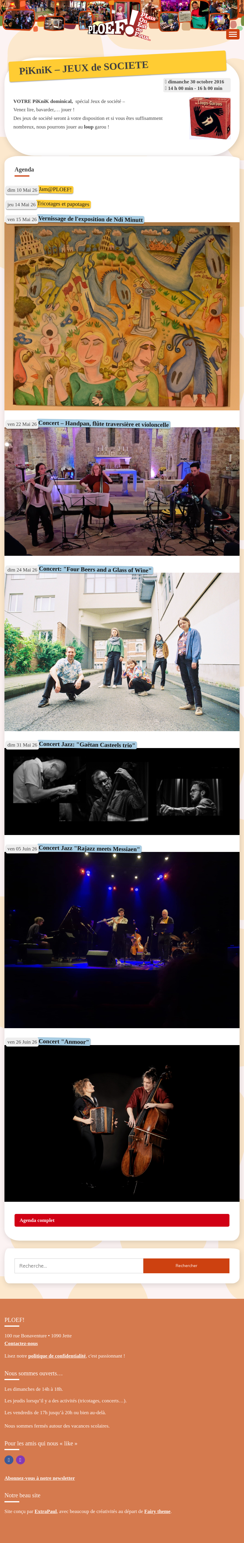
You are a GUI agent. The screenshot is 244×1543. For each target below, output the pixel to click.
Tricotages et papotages (63, 203)
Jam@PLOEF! (55, 189)
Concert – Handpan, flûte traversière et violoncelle (103, 423)
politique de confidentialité (57, 1356)
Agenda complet (37, 1220)
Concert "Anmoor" (63, 1041)
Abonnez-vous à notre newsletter (39, 1478)
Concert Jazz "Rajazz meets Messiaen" (89, 848)
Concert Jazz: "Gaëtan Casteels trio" (87, 744)
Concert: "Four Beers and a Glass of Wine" (95, 569)
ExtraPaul (46, 1511)
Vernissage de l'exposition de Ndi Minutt (90, 219)
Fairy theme (157, 1511)
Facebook (8, 1459)
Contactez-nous (21, 1343)
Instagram (20, 1459)
